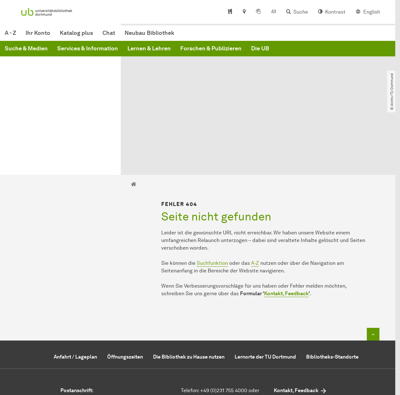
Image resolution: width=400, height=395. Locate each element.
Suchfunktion (212, 200)
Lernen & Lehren (245, 51)
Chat (205, 36)
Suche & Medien (122, 51)
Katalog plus (172, 36)
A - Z (106, 36)
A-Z (255, 200)
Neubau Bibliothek (245, 36)
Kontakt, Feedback (286, 230)
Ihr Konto (134, 36)
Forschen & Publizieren (307, 51)
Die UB (356, 51)
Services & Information (183, 51)
